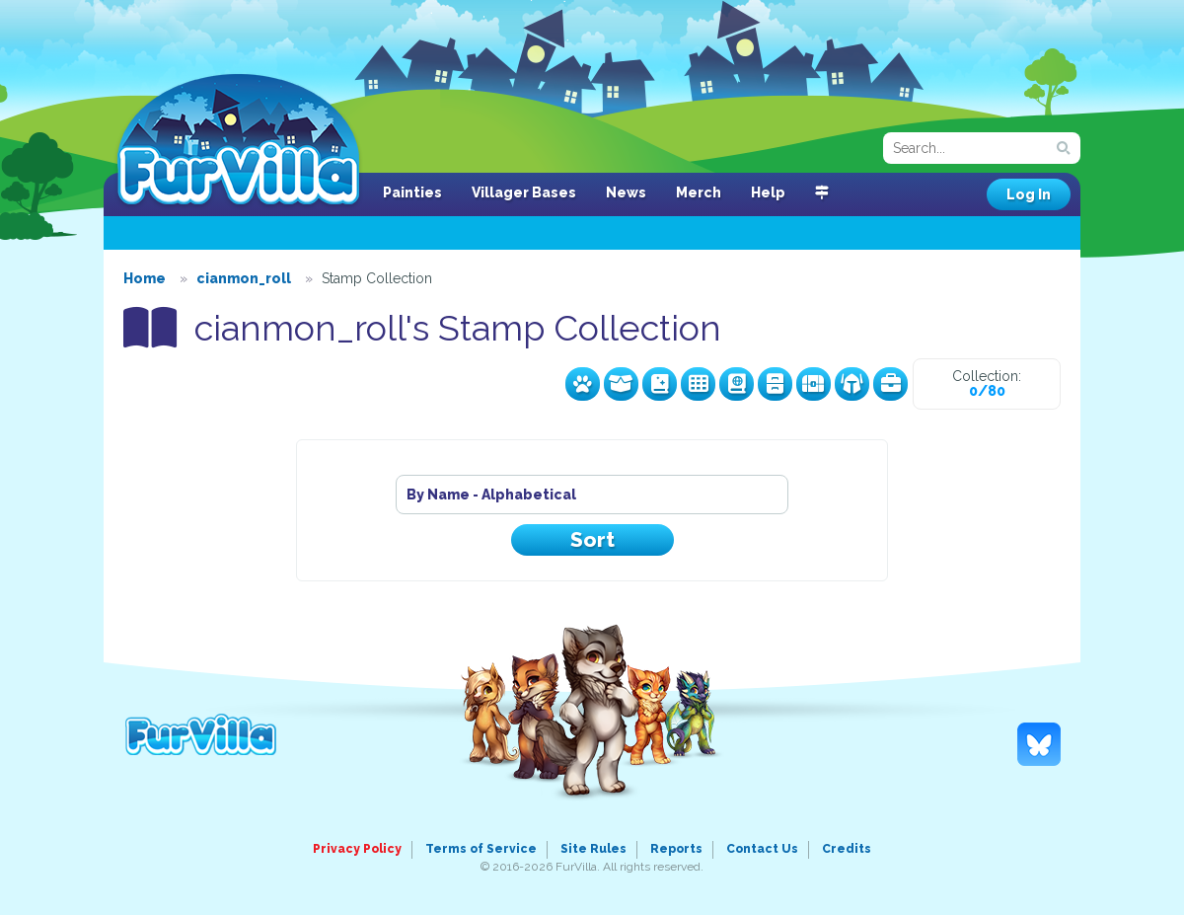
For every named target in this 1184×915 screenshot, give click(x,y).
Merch (698, 192)
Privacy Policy (357, 849)
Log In (1028, 194)
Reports (676, 849)
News (626, 192)
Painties (412, 192)
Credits (846, 849)
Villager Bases (524, 192)
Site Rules (593, 849)
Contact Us (762, 849)
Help (768, 192)
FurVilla (238, 141)
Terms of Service (481, 849)
